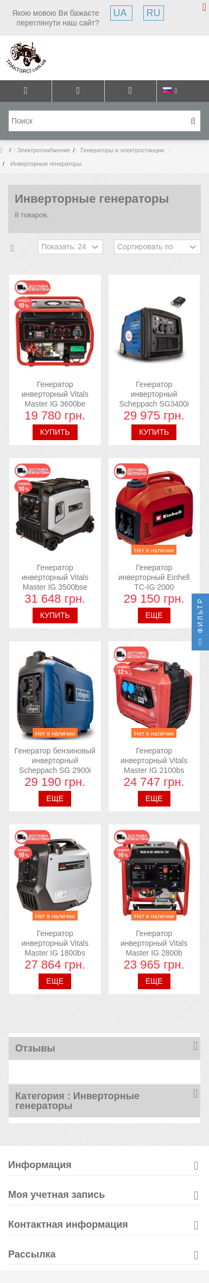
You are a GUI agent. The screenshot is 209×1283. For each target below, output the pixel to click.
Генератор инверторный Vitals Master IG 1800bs (55, 943)
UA (121, 13)
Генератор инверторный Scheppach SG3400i (154, 394)
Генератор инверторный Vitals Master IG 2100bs (154, 760)
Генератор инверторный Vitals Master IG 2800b (154, 943)
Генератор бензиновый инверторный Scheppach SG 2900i (55, 760)
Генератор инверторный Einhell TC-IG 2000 (153, 577)
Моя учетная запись (56, 1194)
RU (154, 13)
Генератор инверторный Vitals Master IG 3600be (55, 394)
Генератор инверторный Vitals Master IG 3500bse (55, 577)
